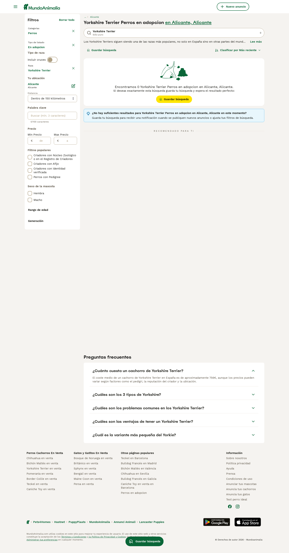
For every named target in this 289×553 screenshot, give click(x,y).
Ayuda (230, 476)
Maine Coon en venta (88, 486)
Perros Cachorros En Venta (45, 460)
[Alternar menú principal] (15, 6)
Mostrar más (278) (61, 169)
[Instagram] (237, 514)
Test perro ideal (236, 507)
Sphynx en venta (85, 476)
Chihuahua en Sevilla (135, 481)
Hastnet (59, 529)
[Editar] (73, 185)
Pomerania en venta (40, 481)
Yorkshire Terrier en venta (44, 476)
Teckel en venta (37, 491)
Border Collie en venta (42, 486)
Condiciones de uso (239, 486)
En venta (37, 54)
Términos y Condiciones (73, 544)
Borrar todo (66, 20)
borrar (70, 84)
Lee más (256, 41)
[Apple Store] (247, 529)
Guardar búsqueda (101, 50)
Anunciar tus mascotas (241, 491)
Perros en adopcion (134, 500)
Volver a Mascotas (41, 28)
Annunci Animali (124, 529)
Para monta (39, 62)
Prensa (230, 481)
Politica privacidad (238, 470)
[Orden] (238, 50)
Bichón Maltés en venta (42, 470)
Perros (33, 37)
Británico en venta (86, 470)
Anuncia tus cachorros (241, 496)
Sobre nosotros (236, 465)
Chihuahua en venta (40, 465)
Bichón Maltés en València (138, 476)
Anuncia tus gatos (238, 501)
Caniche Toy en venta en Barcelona (137, 493)
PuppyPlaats (77, 529)
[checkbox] (30, 102)
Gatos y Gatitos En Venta (91, 460)
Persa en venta (84, 491)
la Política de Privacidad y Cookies (107, 544)
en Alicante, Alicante (188, 22)
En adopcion (59, 54)
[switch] (52, 77)
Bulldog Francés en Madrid (138, 470)
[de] (42, 240)
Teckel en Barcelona (134, 465)
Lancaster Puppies (151, 529)
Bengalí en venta (85, 481)
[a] (68, 240)
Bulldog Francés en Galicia (138, 486)
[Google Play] (216, 529)
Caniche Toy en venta (41, 496)
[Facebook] (230, 514)
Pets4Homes (42, 529)
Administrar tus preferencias (42, 547)
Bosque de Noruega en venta (93, 465)
